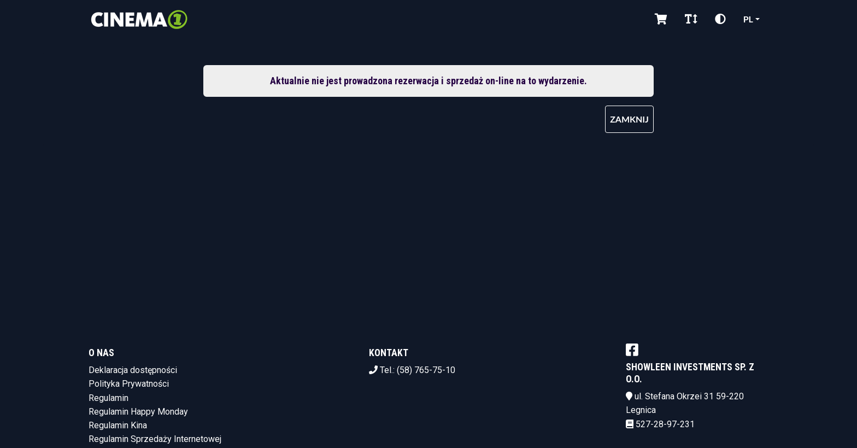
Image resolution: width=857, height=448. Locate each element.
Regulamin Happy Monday (138, 411)
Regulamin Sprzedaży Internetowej (155, 439)
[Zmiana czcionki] (691, 19)
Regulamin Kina (118, 425)
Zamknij (629, 119)
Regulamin (108, 398)
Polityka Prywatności (129, 384)
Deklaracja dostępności (133, 370)
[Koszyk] (661, 19)
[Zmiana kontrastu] (720, 19)
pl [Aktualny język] (748, 19)
